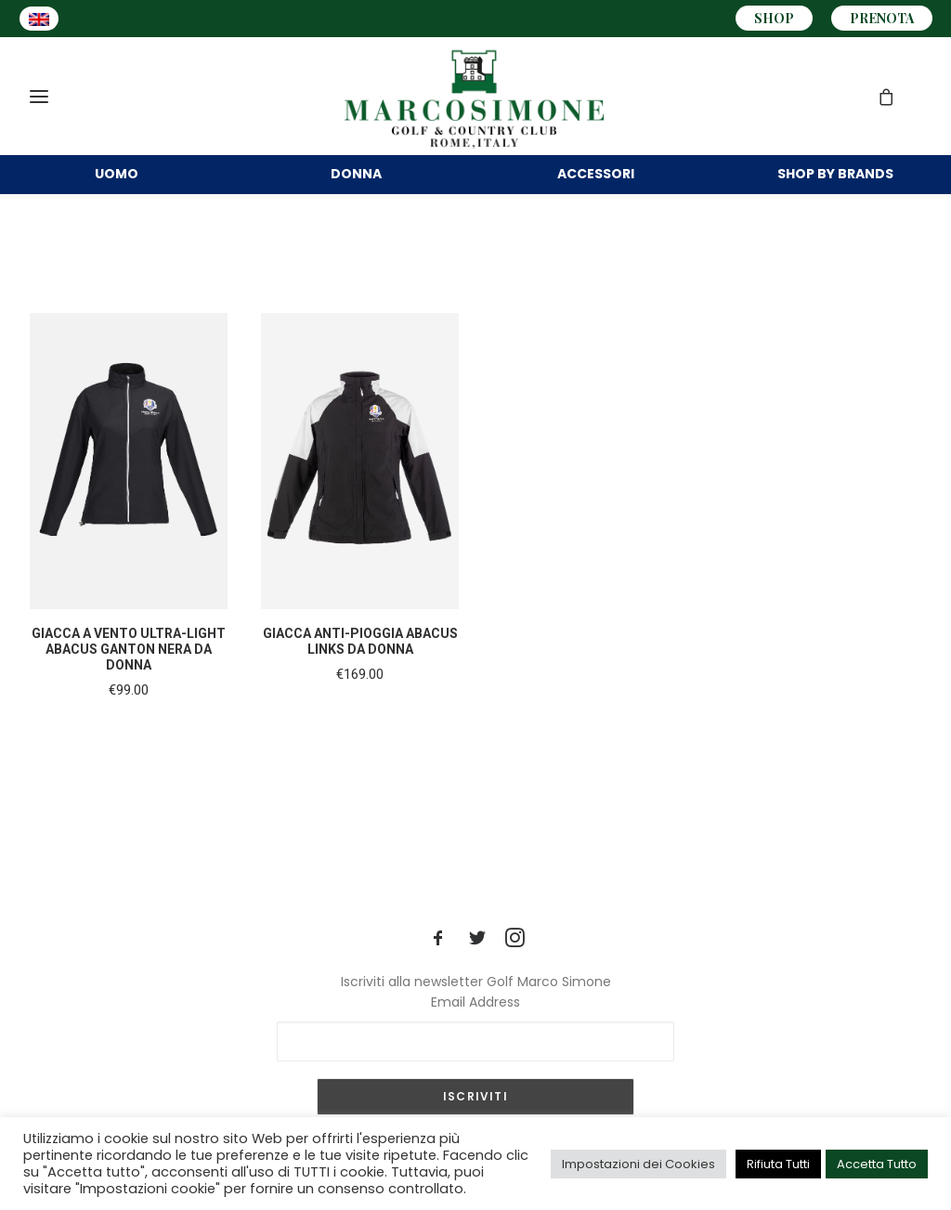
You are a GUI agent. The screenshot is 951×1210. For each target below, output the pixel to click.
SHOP (774, 18)
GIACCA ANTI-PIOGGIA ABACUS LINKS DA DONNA (360, 667)
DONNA (356, 184)
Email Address (475, 1002)
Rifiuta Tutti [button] (778, 1164)
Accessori (595, 184)
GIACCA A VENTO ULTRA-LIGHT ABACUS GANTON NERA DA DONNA (129, 675)
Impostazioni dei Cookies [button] (638, 1164)
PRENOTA (882, 18)
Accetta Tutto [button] (877, 1164)
